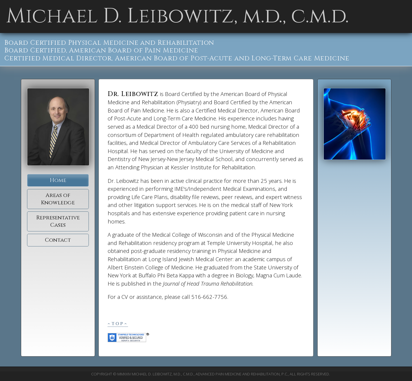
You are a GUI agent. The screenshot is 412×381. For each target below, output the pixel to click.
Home (58, 180)
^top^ (118, 324)
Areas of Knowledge (58, 199)
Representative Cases (58, 221)
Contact (58, 240)
